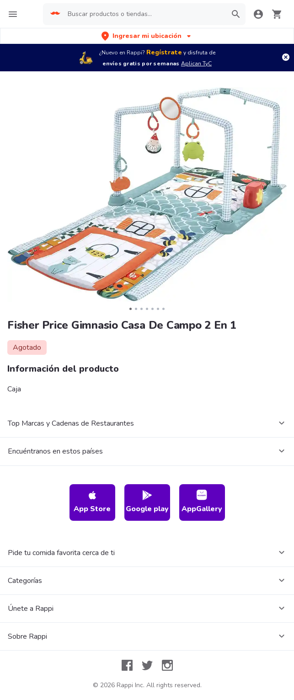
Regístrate (164, 52)
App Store (92, 502)
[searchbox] (144, 14)
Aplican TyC (196, 63)
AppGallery (202, 502)
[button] (147, 35)
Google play (147, 502)
